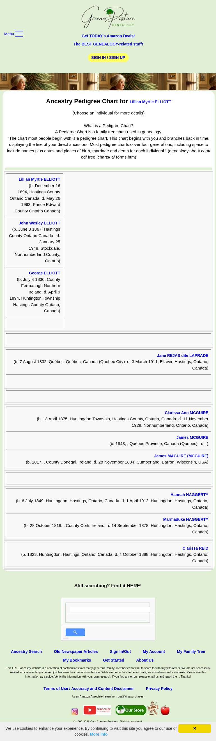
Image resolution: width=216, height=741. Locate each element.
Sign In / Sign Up (108, 57)
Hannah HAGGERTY (189, 494)
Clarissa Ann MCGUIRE (186, 412)
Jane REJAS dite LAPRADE (182, 355)
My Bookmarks (77, 660)
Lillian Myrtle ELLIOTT (150, 102)
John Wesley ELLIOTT (39, 223)
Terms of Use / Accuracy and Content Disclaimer (88, 688)
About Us (145, 660)
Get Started (113, 660)
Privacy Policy (159, 688)
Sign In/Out (120, 651)
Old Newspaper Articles (76, 651)
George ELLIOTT (44, 273)
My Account (154, 651)
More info (99, 734)
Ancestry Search (26, 651)
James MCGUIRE (192, 437)
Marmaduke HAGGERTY (185, 519)
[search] (110, 609)
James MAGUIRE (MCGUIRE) (181, 456)
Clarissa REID (195, 548)
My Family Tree (191, 651)
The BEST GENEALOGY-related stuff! (108, 44)
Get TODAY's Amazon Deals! (108, 36)
